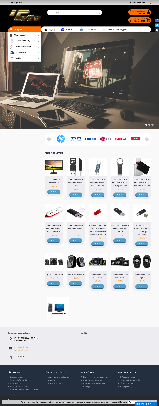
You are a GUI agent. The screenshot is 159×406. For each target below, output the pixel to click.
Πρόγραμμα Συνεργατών (94, 383)
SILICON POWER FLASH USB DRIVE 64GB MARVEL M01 (97, 182)
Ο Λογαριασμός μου (129, 377)
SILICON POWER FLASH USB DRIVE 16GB (75, 228)
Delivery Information (19, 380)
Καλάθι (54, 191)
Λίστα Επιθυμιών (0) (141, 2)
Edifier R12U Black (76, 274)
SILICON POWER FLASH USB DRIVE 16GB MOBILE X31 (142, 182)
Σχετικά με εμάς (17, 377)
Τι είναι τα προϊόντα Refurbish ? (24, 390)
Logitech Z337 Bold (54, 274)
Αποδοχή (132, 402)
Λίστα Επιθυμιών (127, 383)
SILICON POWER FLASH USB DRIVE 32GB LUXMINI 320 (53, 228)
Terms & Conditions (18, 386)
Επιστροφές (52, 380)
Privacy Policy (15, 383)
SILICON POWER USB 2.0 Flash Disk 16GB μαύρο (120, 228)
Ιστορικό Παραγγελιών (130, 380)
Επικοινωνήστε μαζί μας (58, 377)
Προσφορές (88, 386)
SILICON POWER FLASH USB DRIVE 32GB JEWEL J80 (120, 182)
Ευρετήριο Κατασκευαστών (95, 377)
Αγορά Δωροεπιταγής (92, 380)
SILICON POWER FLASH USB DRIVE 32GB (75, 182)
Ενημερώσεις (126, 386)
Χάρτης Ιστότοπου (55, 383)
